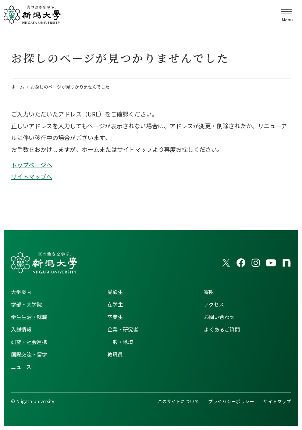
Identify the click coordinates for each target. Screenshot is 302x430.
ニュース (21, 366)
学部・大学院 (26, 304)
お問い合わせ (219, 316)
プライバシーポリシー (231, 401)
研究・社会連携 (29, 341)
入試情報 (21, 329)
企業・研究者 (122, 329)
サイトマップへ (31, 176)
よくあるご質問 (222, 329)
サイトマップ (277, 401)
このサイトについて (178, 401)
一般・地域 (120, 341)
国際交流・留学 (29, 354)
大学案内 (21, 291)
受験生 (115, 291)
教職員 (115, 354)
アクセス (214, 304)
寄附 (209, 291)
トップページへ (31, 164)
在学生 (115, 304)
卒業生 (115, 316)
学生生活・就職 (29, 316)
